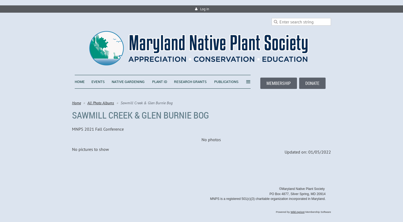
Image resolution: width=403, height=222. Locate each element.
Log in (204, 9)
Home (76, 102)
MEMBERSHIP (279, 83)
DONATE (312, 83)
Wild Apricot (298, 211)
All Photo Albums (100, 102)
